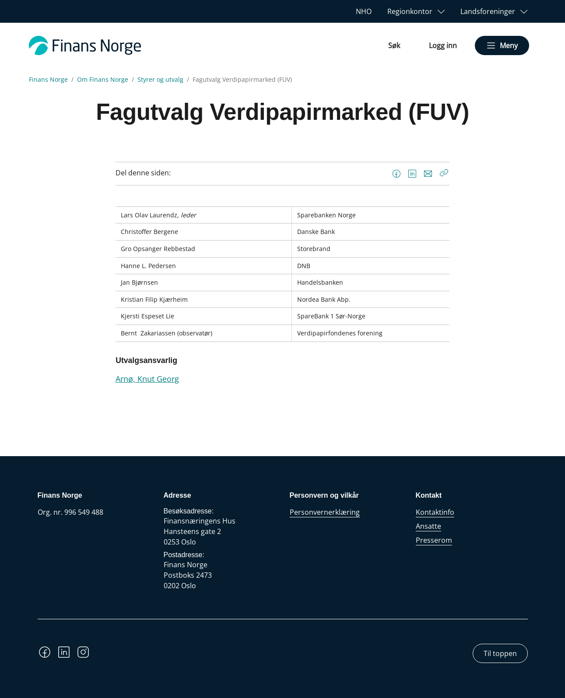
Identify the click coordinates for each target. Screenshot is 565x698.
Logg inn (443, 45)
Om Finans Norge (102, 80)
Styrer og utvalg (160, 80)
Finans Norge (48, 80)
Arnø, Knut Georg (147, 378)
